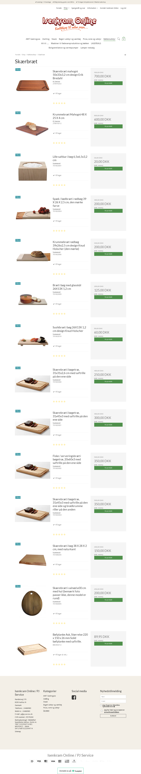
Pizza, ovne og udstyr (51, 708)
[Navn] (113, 697)
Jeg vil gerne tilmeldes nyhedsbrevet (114, 705)
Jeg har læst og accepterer (114, 711)
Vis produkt (108, 83)
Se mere (46, 711)
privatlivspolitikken (111, 712)
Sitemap (18, 731)
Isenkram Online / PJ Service (70, 755)
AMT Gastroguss (49, 696)
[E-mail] (113, 701)
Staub (45, 702)
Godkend (113, 716)
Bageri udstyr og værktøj (52, 705)
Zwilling (46, 699)
